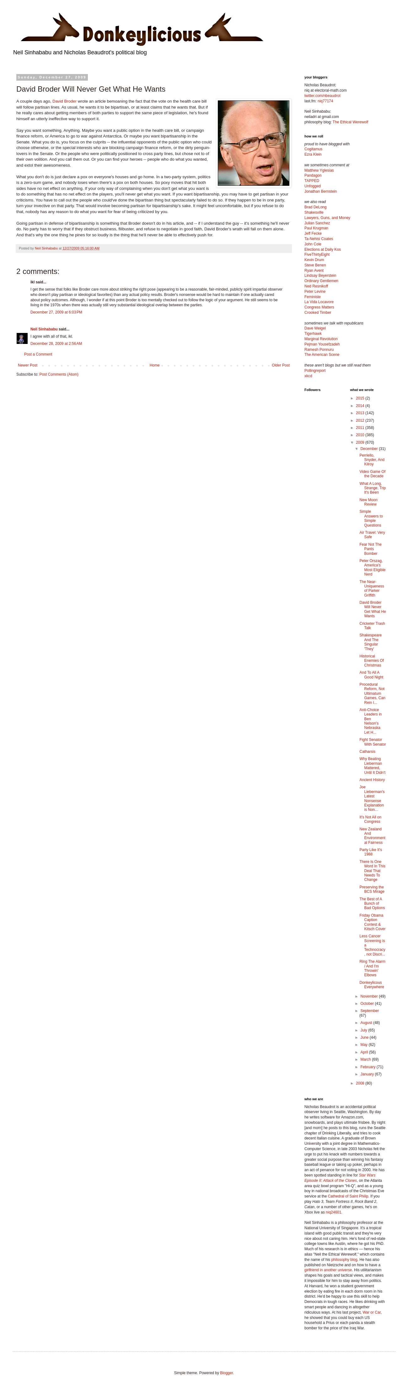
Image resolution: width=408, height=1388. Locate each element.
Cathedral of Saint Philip (348, 1196)
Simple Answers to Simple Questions (371, 518)
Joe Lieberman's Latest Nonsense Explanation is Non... (371, 798)
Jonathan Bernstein (320, 191)
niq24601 (333, 1212)
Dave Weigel (315, 328)
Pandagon (313, 175)
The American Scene (321, 354)
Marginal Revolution (321, 339)
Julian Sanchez (317, 223)
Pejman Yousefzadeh (322, 344)
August (366, 1023)
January (367, 1074)
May (364, 1044)
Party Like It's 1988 (370, 852)
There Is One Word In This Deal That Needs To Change (372, 871)
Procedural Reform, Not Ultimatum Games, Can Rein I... (372, 693)
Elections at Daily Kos (322, 249)
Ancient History (372, 780)
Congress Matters (319, 307)
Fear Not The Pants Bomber (370, 549)
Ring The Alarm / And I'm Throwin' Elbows (372, 968)
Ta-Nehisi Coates (318, 239)
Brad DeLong (315, 207)
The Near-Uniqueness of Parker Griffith (371, 589)
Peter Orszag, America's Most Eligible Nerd (372, 567)
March (366, 1059)
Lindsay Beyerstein (320, 275)
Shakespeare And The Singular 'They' (370, 642)
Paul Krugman (316, 228)
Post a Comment (38, 354)
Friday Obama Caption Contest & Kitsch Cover (372, 922)
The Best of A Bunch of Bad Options (372, 903)
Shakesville (314, 212)
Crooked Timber (317, 312)
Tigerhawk (313, 333)
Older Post (281, 365)
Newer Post (27, 365)
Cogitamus (313, 149)
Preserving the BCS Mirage (371, 889)
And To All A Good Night (371, 674)
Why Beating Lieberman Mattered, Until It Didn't (372, 765)
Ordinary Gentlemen (321, 281)
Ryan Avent (314, 270)
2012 (360, 420)
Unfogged (312, 186)
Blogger (226, 1373)
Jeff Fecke (313, 233)
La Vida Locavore (319, 302)
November (369, 996)
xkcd (308, 376)
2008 (360, 1083)
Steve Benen (315, 265)
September (369, 1011)
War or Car (371, 1312)
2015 (360, 398)
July (364, 1030)
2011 (360, 428)
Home (155, 365)
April (364, 1052)
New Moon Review (368, 502)
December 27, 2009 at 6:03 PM (56, 312)
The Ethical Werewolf (350, 122)
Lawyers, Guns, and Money (327, 218)
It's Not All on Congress (370, 819)
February (368, 1067)
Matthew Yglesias (319, 170)
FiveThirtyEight (317, 254)
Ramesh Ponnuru (319, 349)
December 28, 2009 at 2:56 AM (56, 343)
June (364, 1037)
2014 (360, 406)
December (369, 449)
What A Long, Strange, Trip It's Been (372, 488)
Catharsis (367, 751)
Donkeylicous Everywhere (371, 984)
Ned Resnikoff (316, 286)
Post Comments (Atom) (58, 374)
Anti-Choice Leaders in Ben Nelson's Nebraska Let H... (370, 721)
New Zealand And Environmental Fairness (372, 836)
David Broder (64, 101)
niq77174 (325, 101)
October (367, 1003)
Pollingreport (314, 370)
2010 (360, 435)
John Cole (312, 244)
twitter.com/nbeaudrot (322, 96)
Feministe (312, 297)
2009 (360, 442)
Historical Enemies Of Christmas (371, 660)
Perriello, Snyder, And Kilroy (371, 460)
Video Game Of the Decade (372, 473)
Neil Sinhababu (44, 329)
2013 (360, 413)
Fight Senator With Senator (372, 741)
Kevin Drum (314, 260)
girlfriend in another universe (328, 1270)
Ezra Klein (313, 154)
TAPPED (311, 181)
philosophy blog (344, 1259)
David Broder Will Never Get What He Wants (372, 609)
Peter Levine (314, 291)
